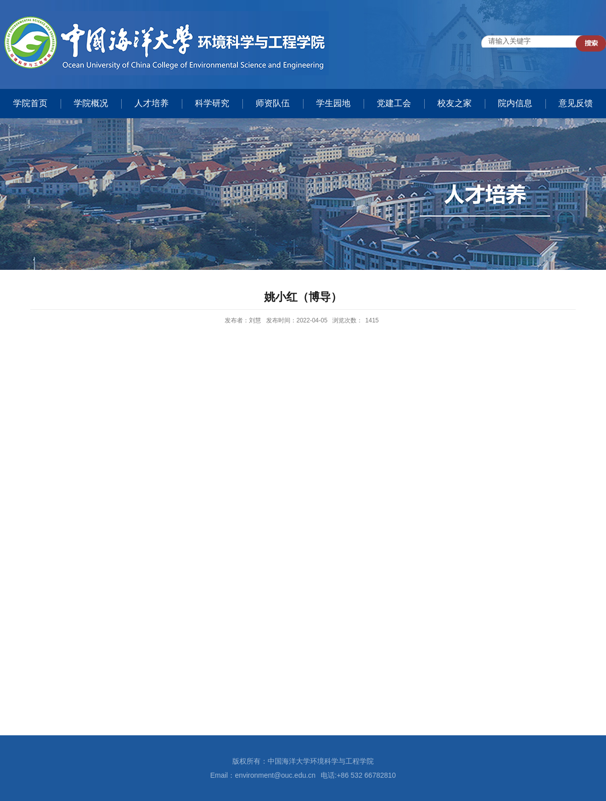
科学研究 (212, 103)
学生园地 (333, 103)
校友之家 (454, 103)
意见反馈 (576, 103)
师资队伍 (273, 103)
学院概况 (91, 103)
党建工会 (394, 103)
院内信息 (515, 103)
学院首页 (30, 103)
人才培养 (151, 103)
